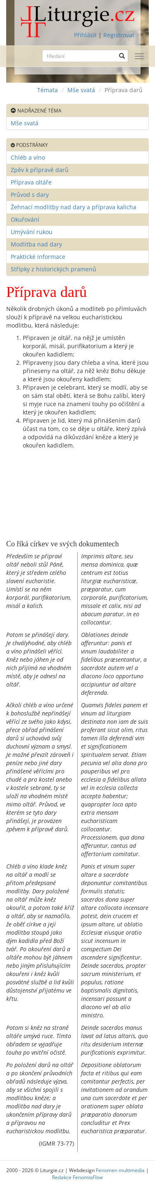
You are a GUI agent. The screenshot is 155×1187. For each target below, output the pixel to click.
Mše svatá (81, 90)
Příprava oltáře (31, 182)
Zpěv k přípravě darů (40, 170)
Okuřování (25, 219)
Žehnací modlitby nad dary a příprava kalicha (73, 207)
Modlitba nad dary (36, 244)
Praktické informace (38, 257)
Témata (47, 90)
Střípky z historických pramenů (53, 269)
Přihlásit (85, 35)
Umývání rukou (31, 232)
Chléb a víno (28, 157)
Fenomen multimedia (120, 1170)
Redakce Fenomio (77, 1177)
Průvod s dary (30, 195)
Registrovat (118, 35)
